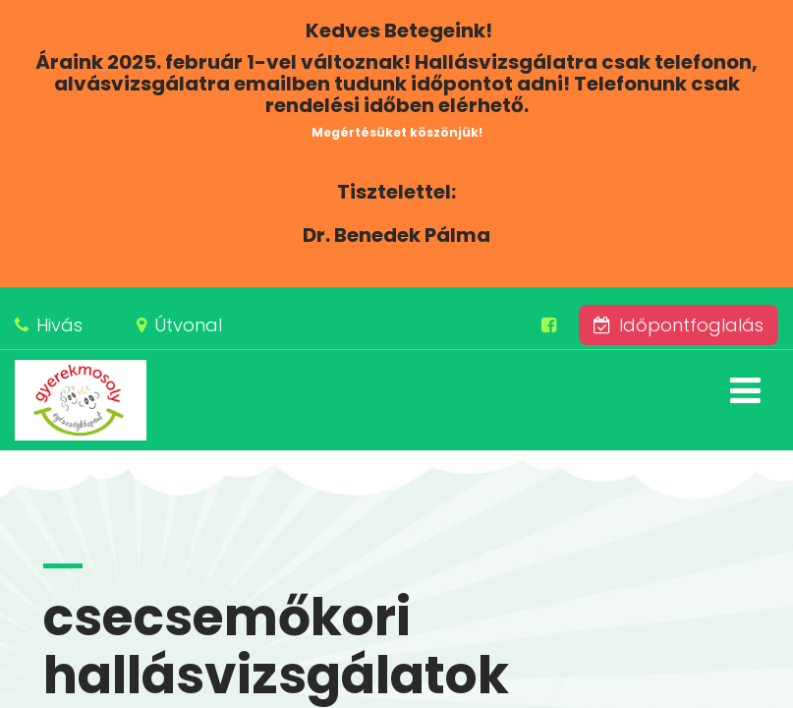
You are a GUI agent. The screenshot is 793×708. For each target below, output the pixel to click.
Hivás (59, 325)
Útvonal (188, 325)
